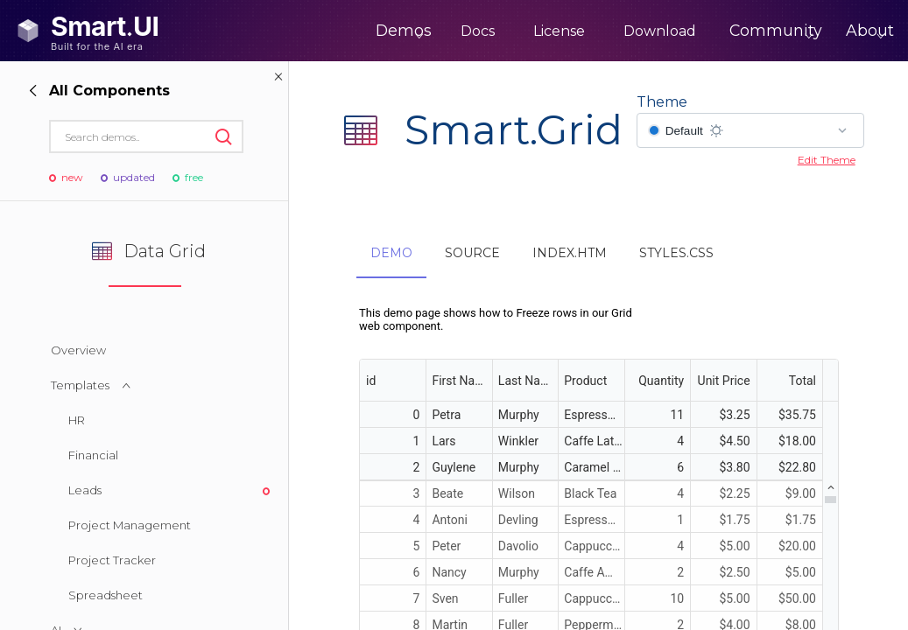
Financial (93, 455)
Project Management (129, 525)
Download (597, 31)
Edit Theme (826, 159)
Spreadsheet (105, 595)
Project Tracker (112, 560)
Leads (85, 490)
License (497, 31)
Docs (415, 31)
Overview (78, 350)
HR (76, 420)
